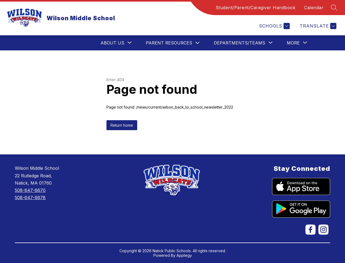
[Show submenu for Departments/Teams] (239, 43)
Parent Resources (169, 43)
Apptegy (184, 255)
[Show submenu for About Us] (112, 43)
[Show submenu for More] (293, 43)
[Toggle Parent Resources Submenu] (197, 43)
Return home (122, 125)
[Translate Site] (317, 26)
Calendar (313, 7)
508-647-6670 (30, 190)
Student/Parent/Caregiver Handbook (256, 7)
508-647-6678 (30, 197)
